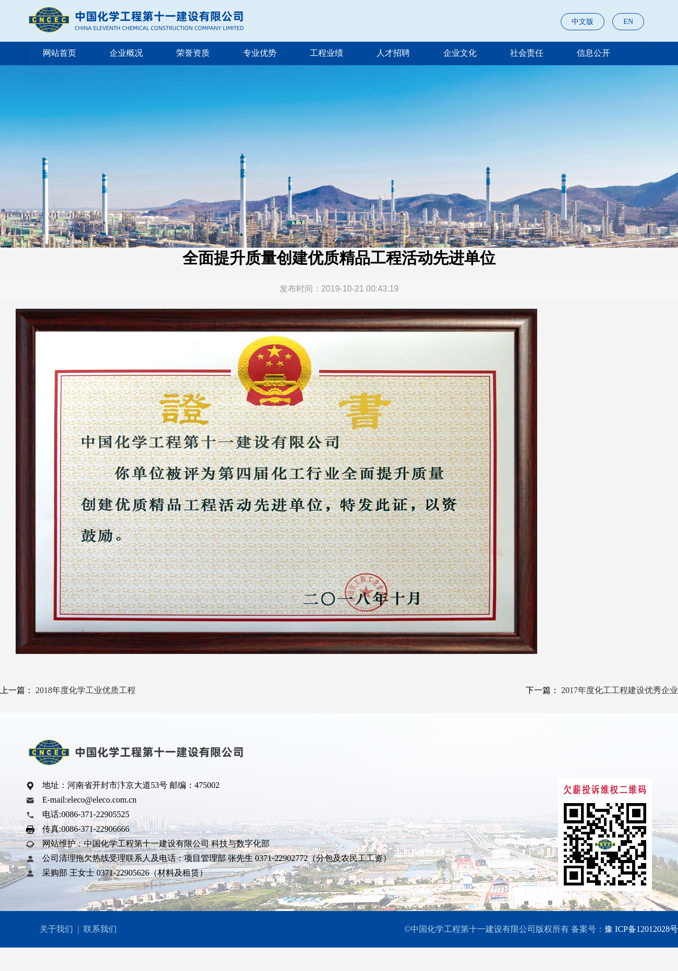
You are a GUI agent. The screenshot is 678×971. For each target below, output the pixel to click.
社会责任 (526, 52)
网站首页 (59, 52)
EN (628, 22)
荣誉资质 (193, 52)
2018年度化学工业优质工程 (85, 690)
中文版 (583, 22)
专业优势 (259, 52)
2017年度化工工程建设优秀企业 (619, 690)
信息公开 (593, 52)
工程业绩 (326, 52)
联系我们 (100, 929)
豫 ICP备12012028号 (641, 929)
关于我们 (56, 929)
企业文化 (460, 52)
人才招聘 (393, 52)
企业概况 (126, 52)
